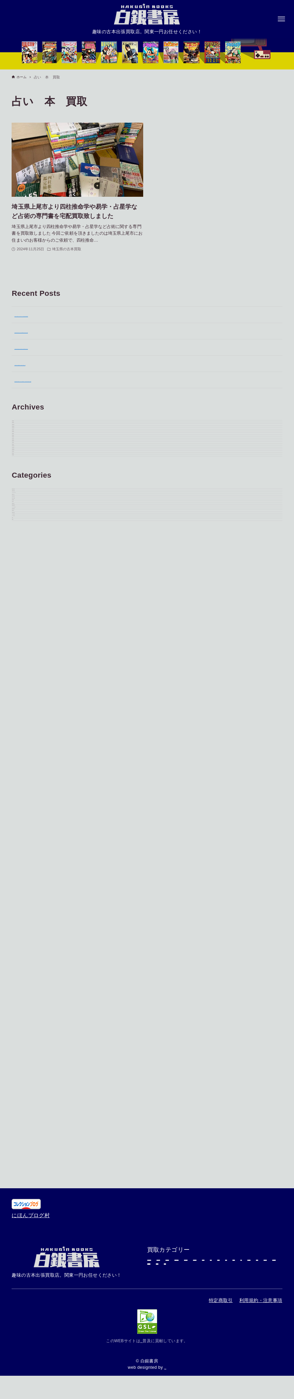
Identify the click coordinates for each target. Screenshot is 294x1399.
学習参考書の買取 (36, 965)
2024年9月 (27, 705)
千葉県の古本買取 (36, 802)
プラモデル (166, 1208)
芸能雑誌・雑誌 (171, 1240)
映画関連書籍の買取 (38, 932)
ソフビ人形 (198, 1224)
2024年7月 (27, 721)
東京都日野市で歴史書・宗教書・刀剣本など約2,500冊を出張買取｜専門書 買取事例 (117, 330)
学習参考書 (166, 1272)
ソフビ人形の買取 (36, 1014)
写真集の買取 (30, 883)
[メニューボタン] (281, 19)
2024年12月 (29, 656)
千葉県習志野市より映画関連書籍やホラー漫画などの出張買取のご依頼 (101, 363)
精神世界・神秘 (33, 835)
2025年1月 (27, 639)
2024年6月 (27, 737)
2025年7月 (27, 542)
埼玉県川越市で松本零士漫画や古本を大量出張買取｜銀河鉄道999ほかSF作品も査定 (117, 347)
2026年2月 (27, 444)
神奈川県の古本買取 (38, 867)
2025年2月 (27, 623)
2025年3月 (27, 607)
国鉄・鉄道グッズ (174, 1256)
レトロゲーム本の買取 (41, 949)
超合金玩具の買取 (36, 997)
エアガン (217, 1240)
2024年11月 (29, 672)
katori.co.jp (165, 1367)
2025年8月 (27, 525)
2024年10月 (29, 688)
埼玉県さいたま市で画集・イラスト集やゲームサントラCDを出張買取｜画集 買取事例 (119, 314)
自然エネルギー (141, 1341)
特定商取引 (221, 1300)
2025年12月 (29, 460)
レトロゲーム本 (231, 1256)
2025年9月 (27, 509)
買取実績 (25, 1063)
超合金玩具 (241, 1208)
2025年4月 (27, 591)
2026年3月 (27, 428)
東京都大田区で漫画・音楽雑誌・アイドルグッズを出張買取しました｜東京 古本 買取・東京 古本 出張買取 (145, 379)
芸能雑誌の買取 (33, 916)
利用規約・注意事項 (260, 1300)
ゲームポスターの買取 (41, 818)
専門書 (204, 1208)
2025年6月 (27, 558)
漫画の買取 (27, 900)
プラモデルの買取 (36, 1030)
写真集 (22, 1046)
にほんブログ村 (31, 1109)
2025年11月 (29, 477)
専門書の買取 (30, 981)
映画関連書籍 (260, 1240)
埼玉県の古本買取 (36, 851)
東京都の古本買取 (36, 786)
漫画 (233, 1224)
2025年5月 (27, 574)
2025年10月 (29, 493)
